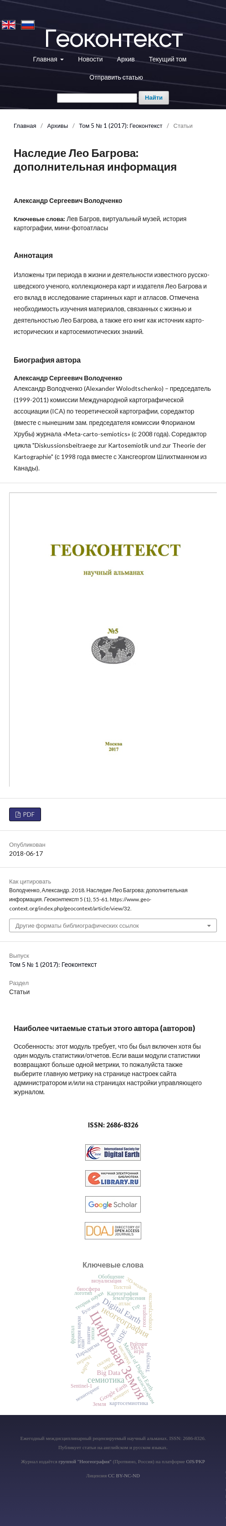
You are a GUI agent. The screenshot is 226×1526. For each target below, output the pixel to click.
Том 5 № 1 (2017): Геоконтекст (120, 125)
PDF (28, 814)
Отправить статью (116, 77)
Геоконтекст (113, 38)
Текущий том (168, 59)
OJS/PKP (195, 1461)
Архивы (57, 125)
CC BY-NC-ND (124, 1475)
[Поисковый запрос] (97, 98)
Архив (126, 59)
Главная (46, 59)
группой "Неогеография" (84, 1461)
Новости (90, 59)
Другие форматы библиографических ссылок (77, 925)
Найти (154, 97)
